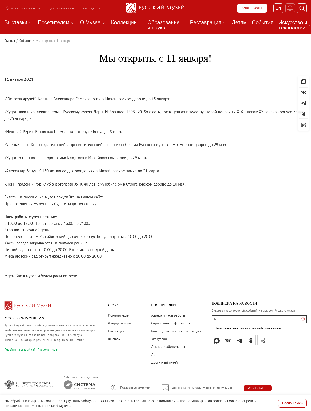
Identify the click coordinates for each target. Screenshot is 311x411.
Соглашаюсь (292, 403)
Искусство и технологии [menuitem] (295, 25)
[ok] (251, 340)
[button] (130, 387)
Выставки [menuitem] (18, 22)
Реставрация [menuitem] (208, 22)
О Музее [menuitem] (93, 22)
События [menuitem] (262, 22)
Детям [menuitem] (239, 22)
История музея (119, 315)
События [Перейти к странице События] (25, 41)
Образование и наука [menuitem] (166, 25)
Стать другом (91, 8)
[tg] (239, 340)
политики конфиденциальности (263, 327)
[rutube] (262, 340)
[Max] (216, 340)
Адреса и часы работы (23, 8)
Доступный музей (62, 8)
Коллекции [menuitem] (126, 22)
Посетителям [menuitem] (56, 22)
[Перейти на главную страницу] (27, 306)
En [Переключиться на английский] (278, 8)
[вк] (228, 340)
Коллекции (116, 331)
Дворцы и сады (120, 323)
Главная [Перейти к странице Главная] (9, 41)
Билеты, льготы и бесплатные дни (176, 331)
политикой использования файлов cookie (190, 400)
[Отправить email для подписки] (302, 319)
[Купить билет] (252, 8)
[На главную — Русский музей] (155, 8)
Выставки (115, 339)
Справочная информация (170, 323)
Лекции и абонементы (168, 346)
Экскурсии (159, 339)
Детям (155, 354)
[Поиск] (302, 8)
